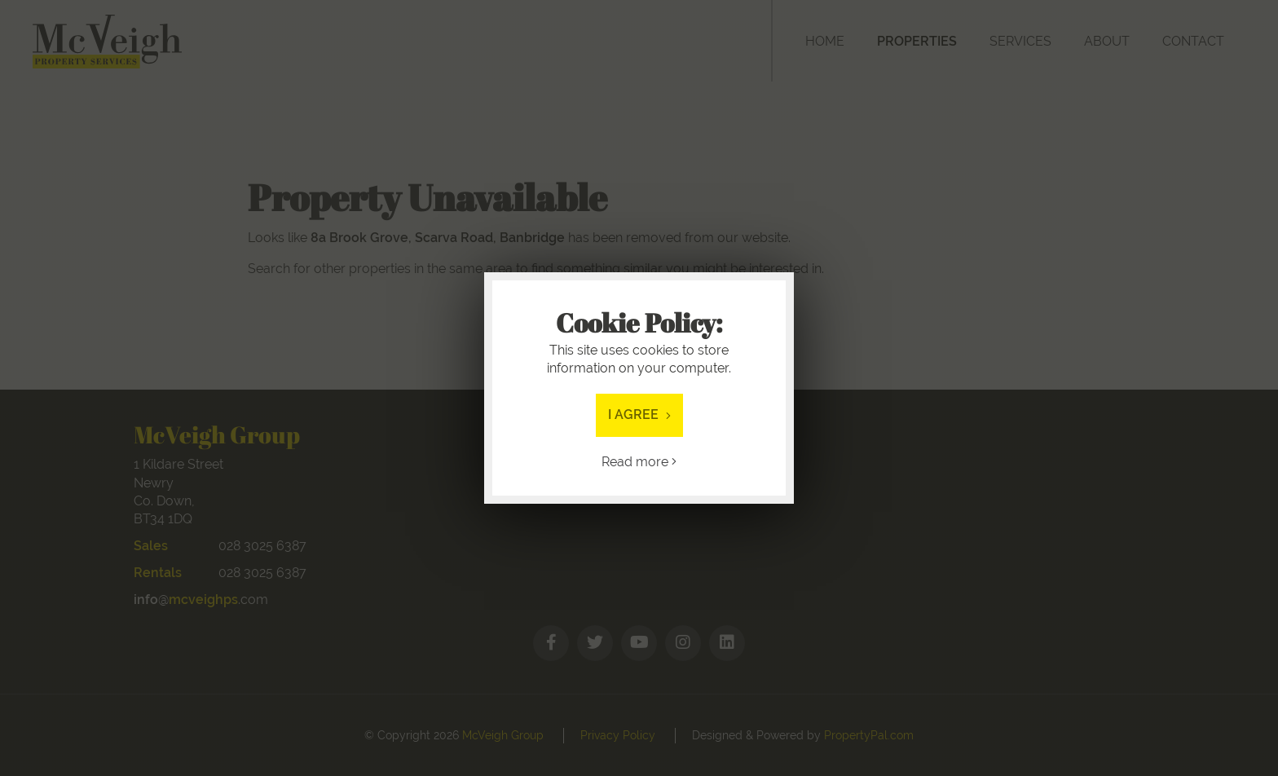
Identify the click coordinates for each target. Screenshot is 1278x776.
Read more (639, 462)
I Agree (639, 414)
